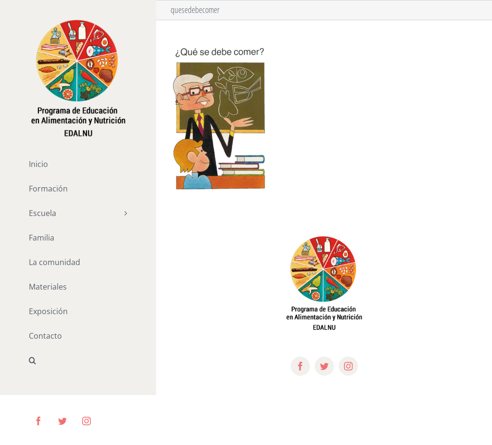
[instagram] (348, 366)
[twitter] (324, 366)
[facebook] (300, 366)
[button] (78, 360)
